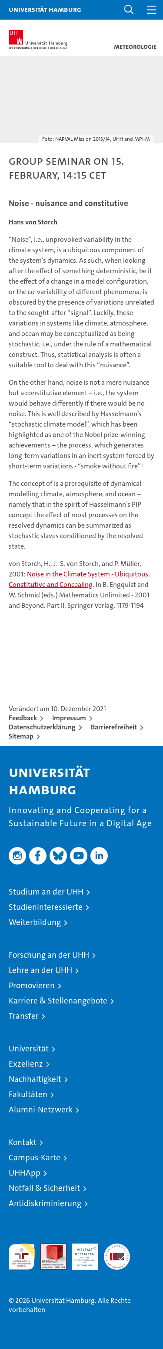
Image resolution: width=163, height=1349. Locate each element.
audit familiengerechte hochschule (22, 1257)
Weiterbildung (35, 922)
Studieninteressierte (46, 907)
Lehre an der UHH (40, 970)
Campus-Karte (34, 1157)
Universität (29, 1048)
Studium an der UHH (46, 891)
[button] (129, 10)
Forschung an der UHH (49, 954)
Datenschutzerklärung (42, 727)
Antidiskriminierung (45, 1203)
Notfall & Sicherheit (44, 1188)
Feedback (23, 717)
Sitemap (21, 736)
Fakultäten (28, 1094)
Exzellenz (26, 1063)
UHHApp (24, 1172)
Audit (48, 1248)
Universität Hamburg (45, 9)
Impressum (69, 717)
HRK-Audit (80, 1253)
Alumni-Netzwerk (41, 1109)
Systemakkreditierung (117, 1248)
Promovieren (32, 985)
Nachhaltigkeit (35, 1079)
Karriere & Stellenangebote (58, 1000)
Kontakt (23, 1142)
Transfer (24, 1015)
